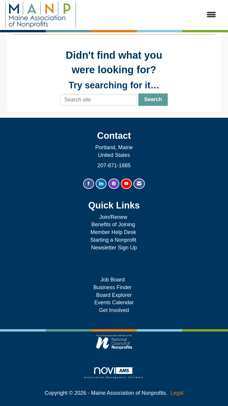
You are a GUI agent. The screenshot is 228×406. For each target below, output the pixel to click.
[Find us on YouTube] (126, 184)
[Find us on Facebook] (88, 184)
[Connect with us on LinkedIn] (101, 184)
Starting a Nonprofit (113, 240)
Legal (176, 393)
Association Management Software (114, 373)
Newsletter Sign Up (114, 248)
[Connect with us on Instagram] (113, 184)
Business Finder (113, 287)
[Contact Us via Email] (139, 184)
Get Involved (114, 310)
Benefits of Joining (113, 224)
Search (153, 99)
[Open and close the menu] (149, 15)
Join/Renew (113, 217)
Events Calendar (114, 302)
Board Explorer (114, 295)
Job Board (114, 280)
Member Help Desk (113, 232)
